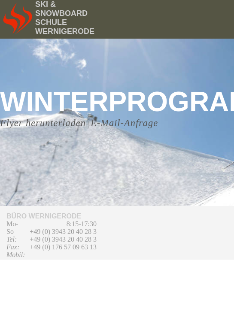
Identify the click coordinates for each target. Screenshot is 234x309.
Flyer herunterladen (43, 123)
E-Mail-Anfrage (124, 123)
